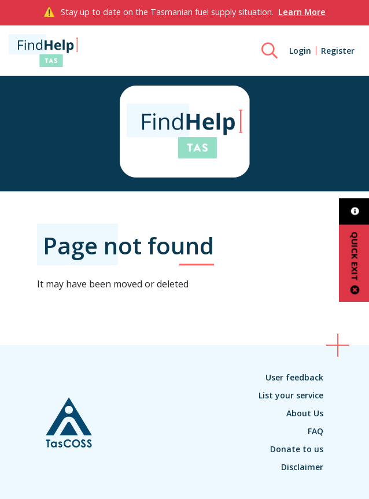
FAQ (315, 431)
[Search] (269, 51)
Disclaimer (302, 466)
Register (338, 50)
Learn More (302, 11)
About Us (304, 413)
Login (300, 50)
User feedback (294, 377)
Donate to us (296, 448)
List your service (291, 395)
